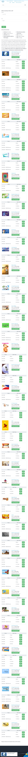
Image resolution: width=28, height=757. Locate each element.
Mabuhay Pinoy (14, 385)
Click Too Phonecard (15, 461)
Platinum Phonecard (15, 532)
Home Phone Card (15, 479)
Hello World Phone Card (16, 51)
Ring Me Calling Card (15, 194)
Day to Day (14, 570)
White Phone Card (15, 153)
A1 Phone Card (14, 403)
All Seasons (14, 229)
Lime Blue (13, 590)
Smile (13, 514)
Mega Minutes (14, 497)
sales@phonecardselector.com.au (19, 1)
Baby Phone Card (15, 343)
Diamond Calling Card (16, 669)
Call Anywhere (14, 247)
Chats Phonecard (15, 647)
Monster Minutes (15, 323)
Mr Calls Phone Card (15, 133)
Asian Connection (15, 444)
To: (2, 18)
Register (13, 2)
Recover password (18, 2)
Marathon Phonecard (16, 705)
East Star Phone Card (16, 212)
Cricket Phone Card (15, 286)
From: (3, 12)
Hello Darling (14, 607)
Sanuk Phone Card (15, 550)
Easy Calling (14, 306)
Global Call (14, 173)
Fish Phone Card (15, 625)
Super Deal (14, 113)
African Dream (14, 71)
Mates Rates (14, 265)
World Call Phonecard (16, 364)
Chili (12, 421)
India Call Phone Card (16, 93)
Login (10, 2)
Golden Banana (14, 722)
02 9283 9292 (11, 1)
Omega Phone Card (15, 687)
